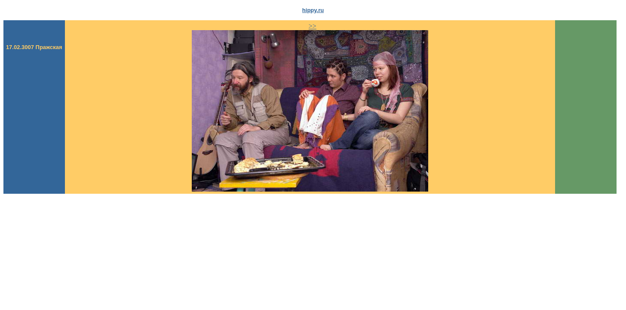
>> (312, 26)
